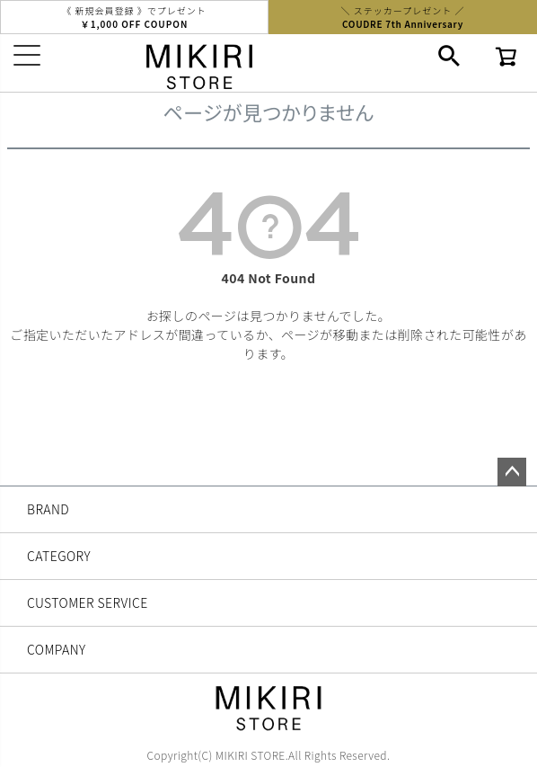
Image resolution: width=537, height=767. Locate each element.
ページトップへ (511, 472)
